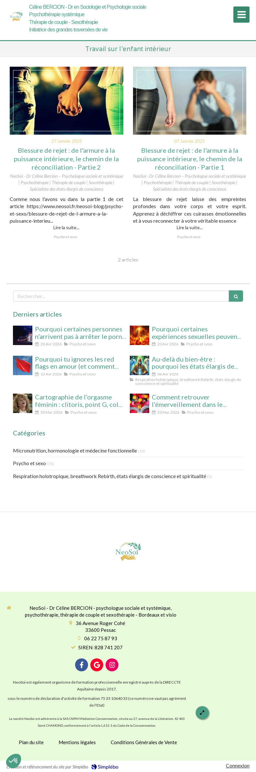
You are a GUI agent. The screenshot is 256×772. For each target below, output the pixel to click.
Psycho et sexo (29, 463)
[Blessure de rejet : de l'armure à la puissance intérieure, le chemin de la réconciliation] (190, 101)
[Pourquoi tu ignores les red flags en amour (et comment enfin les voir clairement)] (22, 365)
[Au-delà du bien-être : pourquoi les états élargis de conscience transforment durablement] (139, 365)
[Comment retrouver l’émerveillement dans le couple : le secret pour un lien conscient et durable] (139, 403)
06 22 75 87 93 (100, 638)
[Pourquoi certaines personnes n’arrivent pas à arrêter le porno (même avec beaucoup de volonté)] (22, 335)
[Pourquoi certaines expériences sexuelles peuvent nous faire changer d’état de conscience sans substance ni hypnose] (139, 335)
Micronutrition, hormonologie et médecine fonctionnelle (75, 450)
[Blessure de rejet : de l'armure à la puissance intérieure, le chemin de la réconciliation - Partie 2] (66, 101)
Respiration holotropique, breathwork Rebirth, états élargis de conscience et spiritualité (109, 476)
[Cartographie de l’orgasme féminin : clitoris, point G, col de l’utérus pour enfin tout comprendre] (22, 403)
